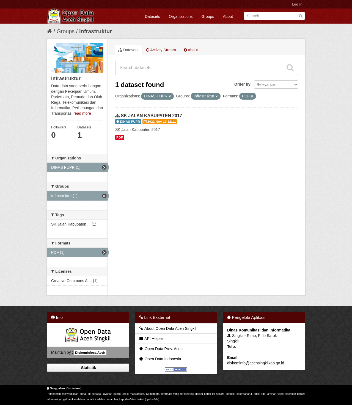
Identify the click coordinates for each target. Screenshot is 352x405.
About (228, 16)
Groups (207, 16)
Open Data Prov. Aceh (161, 349)
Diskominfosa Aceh (90, 353)
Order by (242, 84)
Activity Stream (161, 50)
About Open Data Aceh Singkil (167, 328)
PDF (119, 137)
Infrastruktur (95, 31)
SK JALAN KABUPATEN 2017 (151, 115)
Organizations (181, 16)
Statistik (88, 367)
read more (82, 113)
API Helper (151, 338)
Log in (297, 4)
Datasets (152, 16)
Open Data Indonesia (160, 359)
